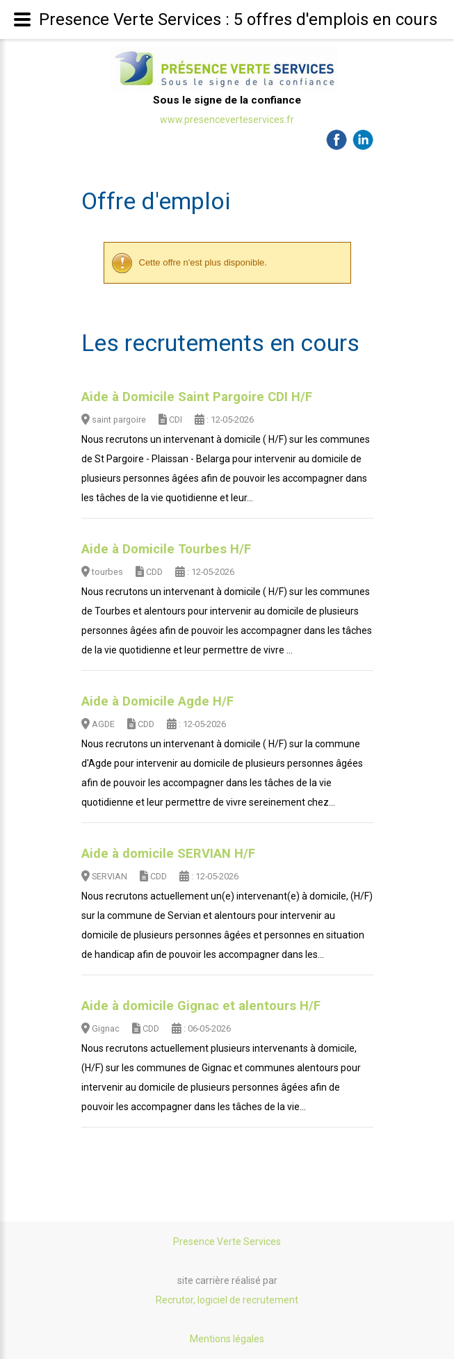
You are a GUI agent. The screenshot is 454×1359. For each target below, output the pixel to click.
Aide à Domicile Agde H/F (157, 701)
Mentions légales (227, 1338)
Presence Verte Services (227, 1241)
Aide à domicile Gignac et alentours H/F (201, 1006)
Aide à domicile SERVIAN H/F (168, 853)
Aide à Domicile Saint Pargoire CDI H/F (196, 397)
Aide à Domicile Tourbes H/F (166, 549)
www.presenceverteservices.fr (227, 119)
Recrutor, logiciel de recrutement (227, 1299)
